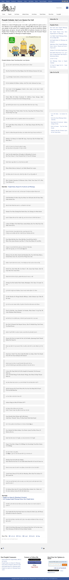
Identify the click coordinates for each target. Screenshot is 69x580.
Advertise (50, 1)
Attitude (5, 538)
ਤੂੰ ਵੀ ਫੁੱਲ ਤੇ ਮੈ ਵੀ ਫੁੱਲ (53, 58)
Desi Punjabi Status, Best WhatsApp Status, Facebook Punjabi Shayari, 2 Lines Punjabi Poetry (38, 578)
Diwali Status (42, 14)
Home (3, 1)
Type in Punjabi (43, 1)
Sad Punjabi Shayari (14, 538)
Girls (8, 538)
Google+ (25, 536)
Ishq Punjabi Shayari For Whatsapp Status (11, 566)
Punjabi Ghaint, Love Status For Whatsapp (11, 563)
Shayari (8, 1)
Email (63, 561)
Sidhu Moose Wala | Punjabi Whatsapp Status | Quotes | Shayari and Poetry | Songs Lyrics (58, 46)
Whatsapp (20, 1)
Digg (38, 536)
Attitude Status (25, 14)
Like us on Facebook (60, 568)
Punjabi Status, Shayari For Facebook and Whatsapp (21, 186)
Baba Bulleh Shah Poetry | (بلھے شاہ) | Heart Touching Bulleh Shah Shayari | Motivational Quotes (58, 54)
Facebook (13, 1)
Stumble (32, 536)
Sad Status (17, 14)
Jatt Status (31, 1)
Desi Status (34, 14)
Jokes (25, 1)
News (36, 1)
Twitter (19, 536)
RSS (66, 561)
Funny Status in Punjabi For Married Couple (11, 564)
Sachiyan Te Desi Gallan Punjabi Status (58, 50)
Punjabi (9, 14)
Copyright (58, 14)
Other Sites (51, 14)
